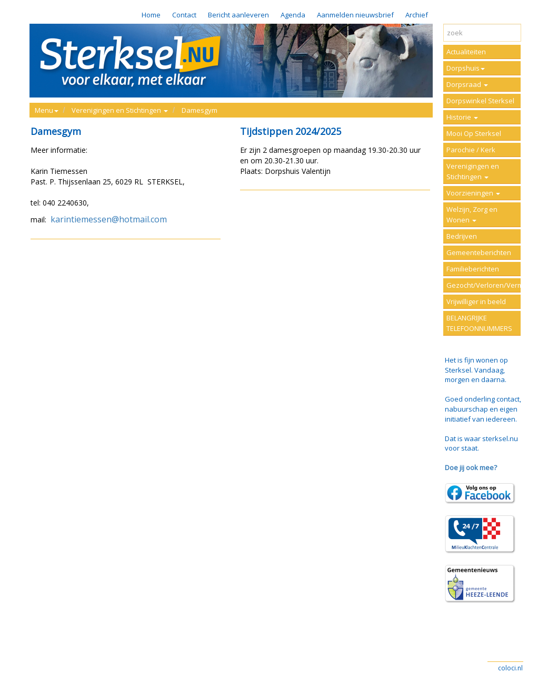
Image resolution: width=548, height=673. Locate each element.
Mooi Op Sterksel (473, 133)
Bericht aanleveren (238, 14)
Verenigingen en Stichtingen (472, 171)
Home (151, 14)
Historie (462, 117)
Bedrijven (461, 236)
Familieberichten (472, 269)
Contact (184, 14)
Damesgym (199, 110)
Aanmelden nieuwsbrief (355, 14)
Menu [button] (46, 110)
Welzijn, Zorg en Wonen (471, 214)
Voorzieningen (473, 193)
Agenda (293, 14)
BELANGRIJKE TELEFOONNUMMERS (479, 323)
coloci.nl (510, 668)
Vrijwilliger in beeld (476, 301)
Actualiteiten (466, 51)
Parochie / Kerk (470, 149)
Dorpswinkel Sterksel (480, 100)
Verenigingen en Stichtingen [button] (120, 110)
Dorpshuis (465, 68)
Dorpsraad (467, 84)
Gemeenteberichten (478, 252)
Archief (416, 14)
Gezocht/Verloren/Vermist (483, 285)
